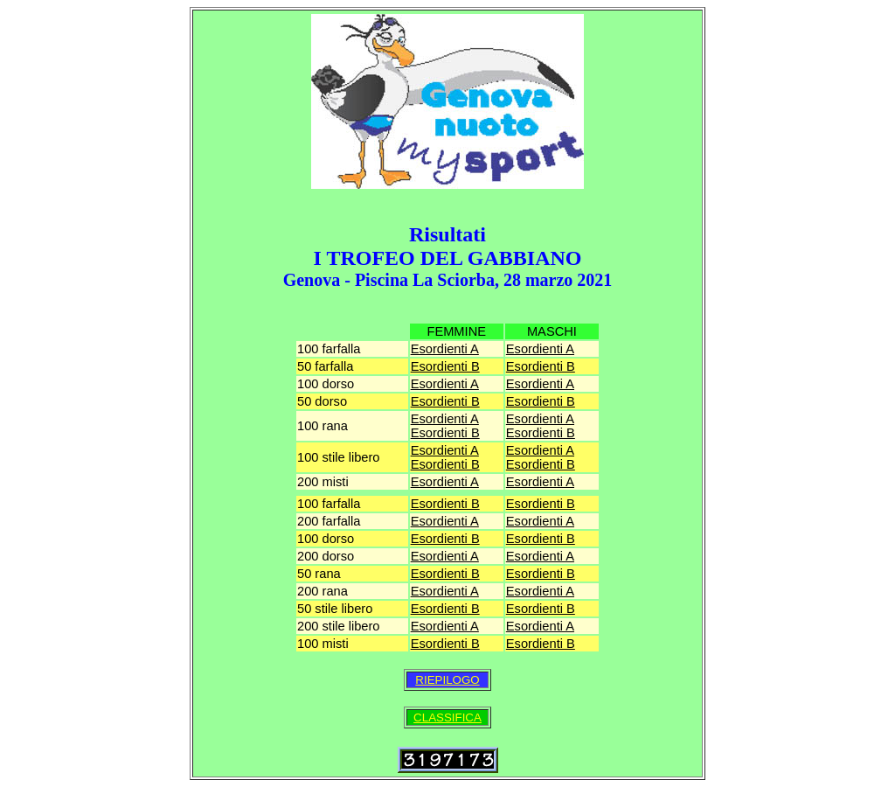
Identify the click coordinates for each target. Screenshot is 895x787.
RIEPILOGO (447, 679)
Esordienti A (445, 349)
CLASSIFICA (447, 717)
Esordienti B (445, 366)
